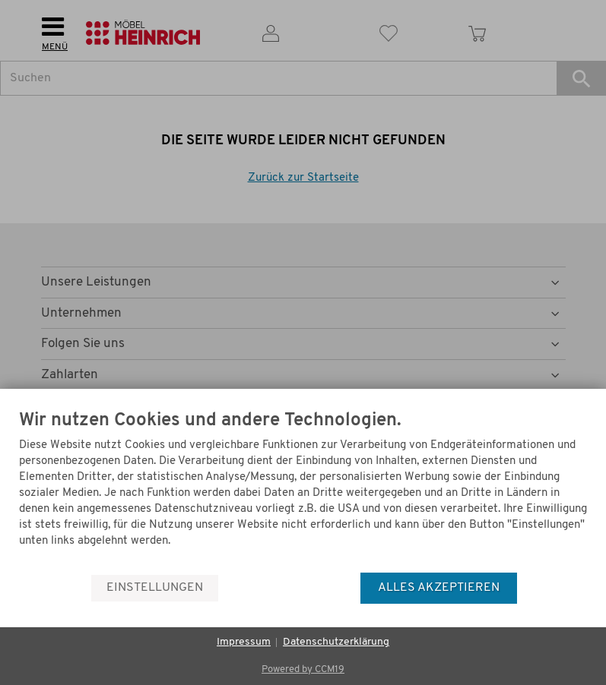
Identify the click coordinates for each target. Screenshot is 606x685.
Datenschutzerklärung (336, 642)
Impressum (244, 642)
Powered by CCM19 (303, 669)
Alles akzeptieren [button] (439, 588)
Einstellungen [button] (154, 588)
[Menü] (582, 535)
